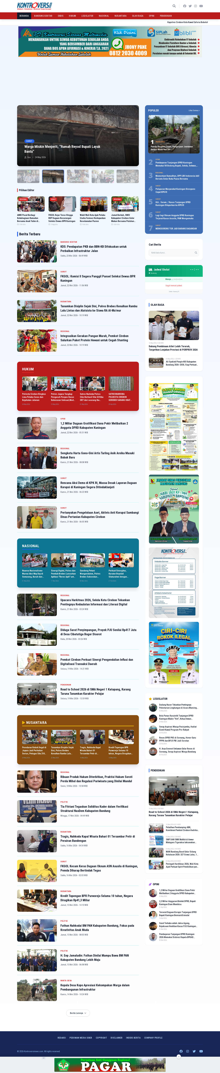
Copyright (101, 1038)
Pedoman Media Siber (81, 1038)
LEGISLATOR (87, 16)
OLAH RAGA (137, 16)
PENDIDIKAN (166, 16)
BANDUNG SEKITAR (43, 16)
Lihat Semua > (194, 110)
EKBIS (61, 16)
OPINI (151, 16)
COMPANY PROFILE (153, 1038)
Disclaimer (117, 1038)
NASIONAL (104, 16)
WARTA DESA (66, 981)
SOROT (64, 272)
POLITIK (64, 802)
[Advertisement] (110, 80)
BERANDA (24, 16)
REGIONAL (65, 331)
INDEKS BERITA (133, 1038)
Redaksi (62, 1038)
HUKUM (72, 16)
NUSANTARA (121, 16)
